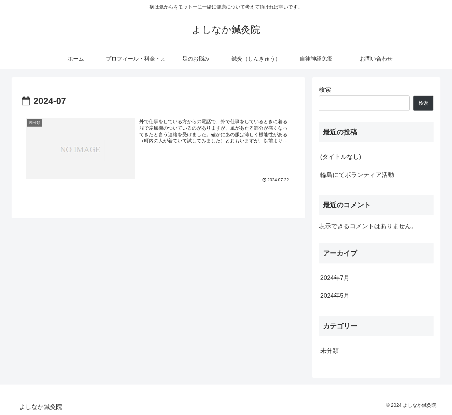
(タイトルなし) (340, 156)
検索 (325, 89)
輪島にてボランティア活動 (357, 174)
